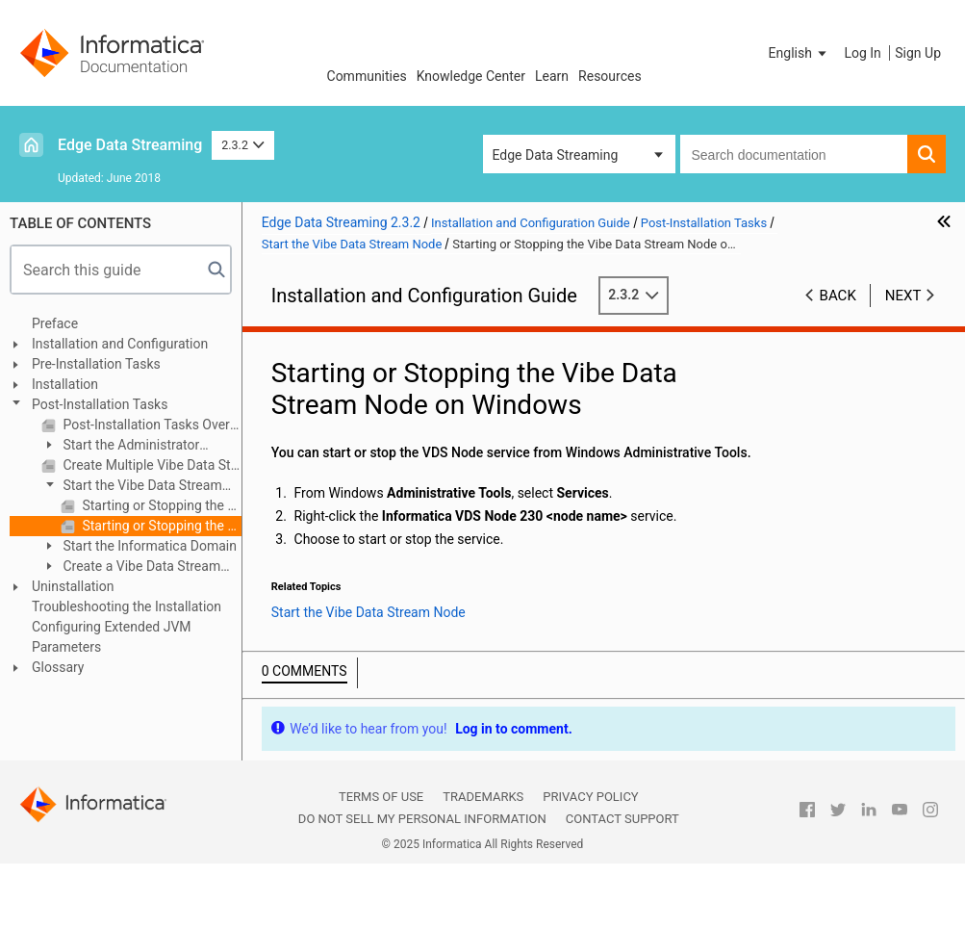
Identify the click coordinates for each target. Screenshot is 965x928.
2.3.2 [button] (243, 145)
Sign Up (918, 53)
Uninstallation (73, 586)
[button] (799, 53)
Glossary (58, 667)
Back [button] (838, 295)
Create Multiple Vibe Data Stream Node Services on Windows (150, 465)
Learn (552, 76)
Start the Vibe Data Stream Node (131, 486)
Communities (367, 76)
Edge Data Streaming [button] (556, 155)
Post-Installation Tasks (99, 404)
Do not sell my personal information (422, 819)
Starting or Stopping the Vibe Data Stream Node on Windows (160, 525)
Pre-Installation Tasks (96, 364)
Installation (65, 384)
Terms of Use (381, 796)
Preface (55, 323)
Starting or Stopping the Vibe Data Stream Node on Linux (160, 505)
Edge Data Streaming (130, 145)
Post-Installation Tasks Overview (150, 424)
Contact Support (622, 819)
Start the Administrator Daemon (120, 446)
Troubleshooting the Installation (126, 606)
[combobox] (794, 154)
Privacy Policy (590, 796)
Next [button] (903, 295)
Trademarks (483, 796)
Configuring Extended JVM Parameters (111, 637)
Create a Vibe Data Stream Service (130, 567)
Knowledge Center (471, 76)
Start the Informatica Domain (148, 546)
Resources (610, 76)
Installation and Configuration (120, 343)
